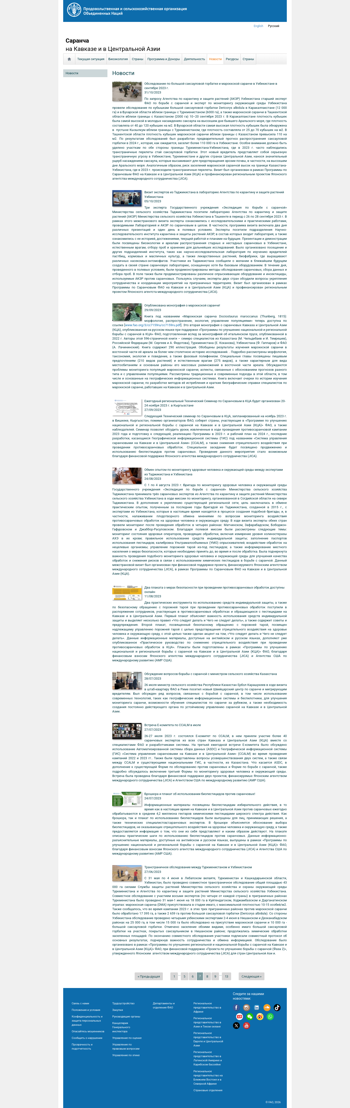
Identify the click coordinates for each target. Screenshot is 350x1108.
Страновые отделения (207, 1090)
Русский (273, 26)
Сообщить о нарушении (87, 1038)
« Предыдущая (149, 976)
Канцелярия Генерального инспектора (121, 1027)
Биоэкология (118, 59)
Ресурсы (232, 59)
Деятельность (194, 59)
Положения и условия (86, 1010)
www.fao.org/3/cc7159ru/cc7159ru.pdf (153, 325)
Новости (215, 59)
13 (226, 976)
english (258, 26)
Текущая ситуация (91, 59)
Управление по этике (126, 1055)
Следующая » (252, 976)
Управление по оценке (127, 1038)
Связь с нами (80, 1003)
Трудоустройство (123, 1003)
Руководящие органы (126, 1016)
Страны (137, 59)
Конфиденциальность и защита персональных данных (87, 1020)
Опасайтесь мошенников (88, 1031)
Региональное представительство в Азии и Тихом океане (207, 1022)
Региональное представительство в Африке (207, 1007)
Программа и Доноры (164, 59)
